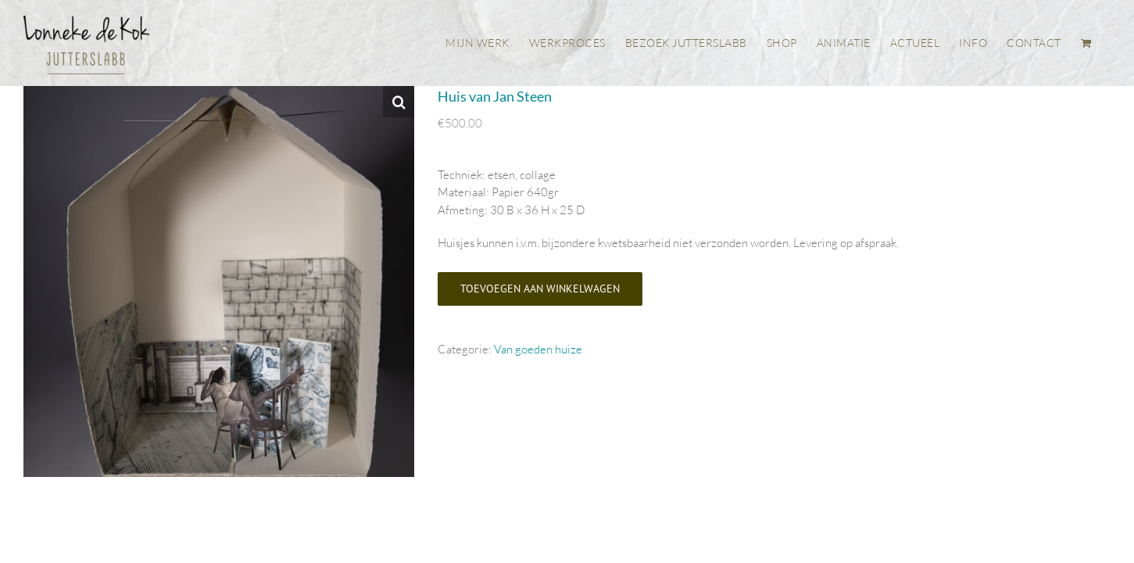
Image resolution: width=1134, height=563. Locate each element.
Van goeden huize (538, 349)
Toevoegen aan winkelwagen (540, 289)
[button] (398, 101)
